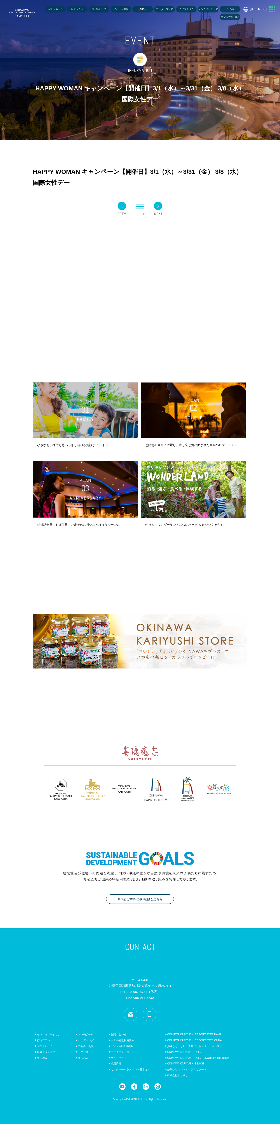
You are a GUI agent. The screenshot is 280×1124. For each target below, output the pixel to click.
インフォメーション (48, 1034)
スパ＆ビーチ (99, 9)
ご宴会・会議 (84, 1046)
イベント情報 (121, 9)
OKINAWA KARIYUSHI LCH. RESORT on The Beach (197, 1057)
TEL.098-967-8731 (140, 992)
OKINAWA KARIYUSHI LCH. (183, 1052)
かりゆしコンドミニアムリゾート (185, 1069)
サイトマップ (117, 1057)
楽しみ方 (82, 1057)
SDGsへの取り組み (121, 1046)
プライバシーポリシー (123, 1052)
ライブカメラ (186, 9)
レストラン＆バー (46, 1052)
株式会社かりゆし (176, 1075)
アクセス (82, 1052)
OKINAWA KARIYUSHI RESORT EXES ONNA (193, 1040)
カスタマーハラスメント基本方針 (129, 1069)
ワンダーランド (164, 9)
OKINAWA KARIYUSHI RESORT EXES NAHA (193, 1034)
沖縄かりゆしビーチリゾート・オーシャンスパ (193, 1046)
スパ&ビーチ (84, 1034)
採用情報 (115, 1063)
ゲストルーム (55, 9)
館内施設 (41, 1057)
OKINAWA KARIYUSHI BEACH (184, 1063)
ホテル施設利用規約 (121, 1040)
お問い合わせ (117, 1034)
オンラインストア (208, 9)
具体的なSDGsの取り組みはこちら (140, 899)
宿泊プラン (42, 1040)
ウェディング (84, 1040)
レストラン (77, 9)
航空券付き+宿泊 (230, 16)
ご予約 (230, 9)
